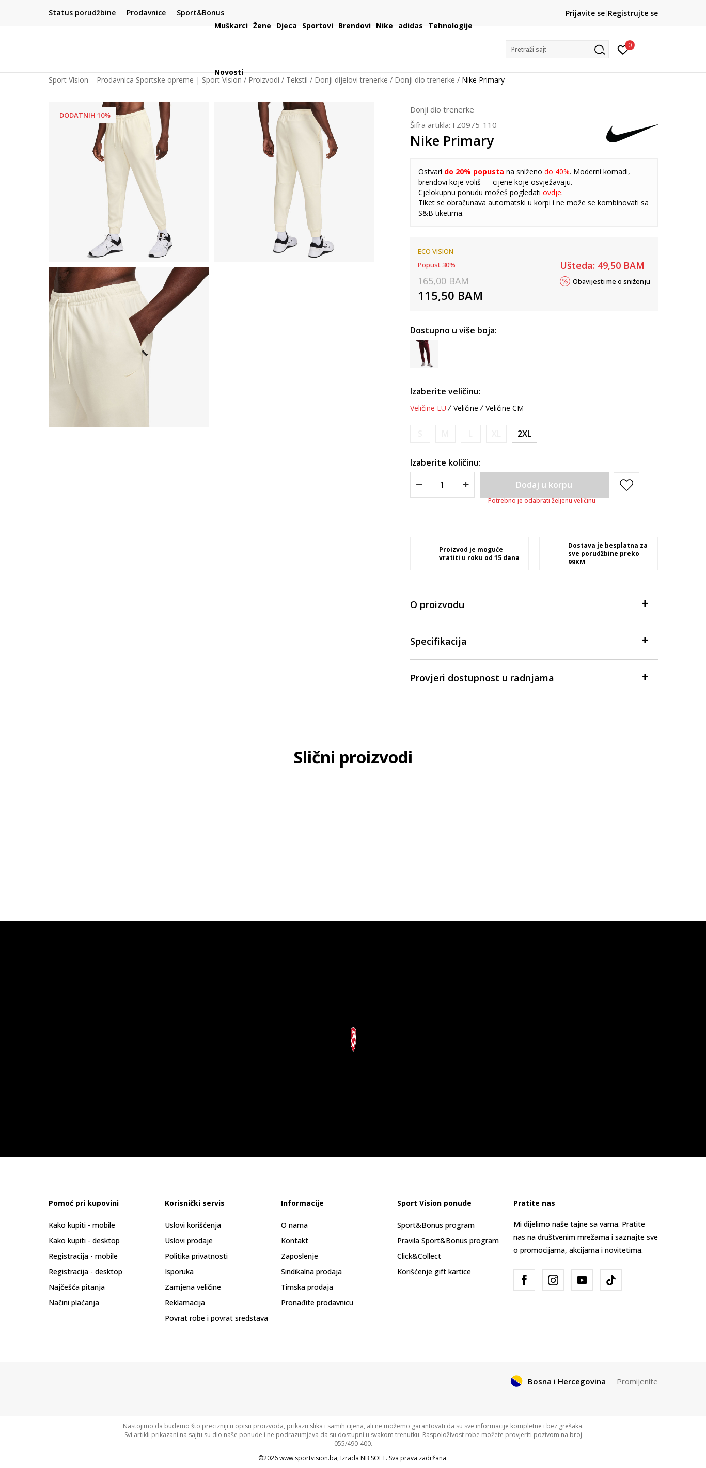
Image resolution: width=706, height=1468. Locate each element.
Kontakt (294, 1241)
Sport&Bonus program (436, 1225)
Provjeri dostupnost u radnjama (529, 677)
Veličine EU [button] (428, 408)
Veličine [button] (465, 408)
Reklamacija (185, 1302)
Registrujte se (633, 13)
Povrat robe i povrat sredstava (216, 1318)
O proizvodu (529, 604)
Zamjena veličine (193, 1287)
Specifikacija (529, 640)
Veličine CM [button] (504, 408)
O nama (294, 1225)
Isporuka (179, 1271)
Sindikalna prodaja (311, 1271)
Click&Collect (419, 1256)
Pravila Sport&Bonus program (448, 1241)
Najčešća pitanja (77, 1287)
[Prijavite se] (623, 49)
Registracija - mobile (83, 1256)
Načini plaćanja (74, 1302)
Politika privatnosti (196, 1256)
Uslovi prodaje (189, 1241)
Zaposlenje (299, 1256)
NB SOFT (373, 1458)
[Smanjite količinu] (419, 485)
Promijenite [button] (637, 1381)
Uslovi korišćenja (193, 1225)
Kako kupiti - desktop (84, 1241)
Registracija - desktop (85, 1271)
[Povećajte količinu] (466, 485)
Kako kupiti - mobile (82, 1225)
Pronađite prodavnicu (317, 1302)
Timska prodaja (307, 1287)
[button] (557, 49)
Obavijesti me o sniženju (611, 280)
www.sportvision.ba (308, 1458)
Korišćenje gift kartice (434, 1271)
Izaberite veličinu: (445, 391)
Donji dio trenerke (442, 109)
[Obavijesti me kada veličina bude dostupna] (420, 434)
